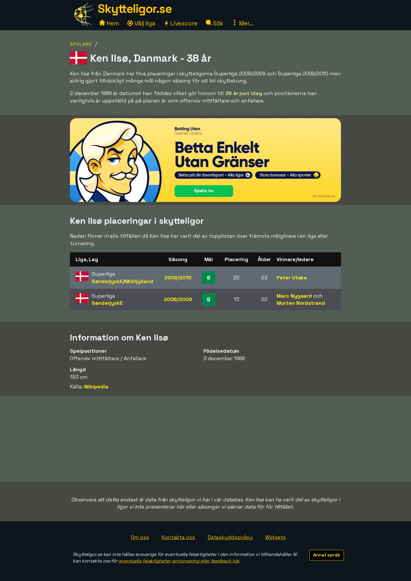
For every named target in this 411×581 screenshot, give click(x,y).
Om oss (140, 537)
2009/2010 (178, 277)
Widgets (275, 537)
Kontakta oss (178, 537)
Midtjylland (139, 281)
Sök (215, 23)
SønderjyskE (107, 281)
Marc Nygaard (294, 295)
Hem (109, 23)
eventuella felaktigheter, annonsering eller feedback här (179, 561)
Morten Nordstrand (301, 303)
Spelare (81, 44)
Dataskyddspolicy (230, 537)
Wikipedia (96, 386)
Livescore (181, 23)
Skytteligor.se (135, 8)
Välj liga (141, 23)
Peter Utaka (292, 277)
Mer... (242, 23)
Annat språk (326, 555)
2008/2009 (178, 299)
